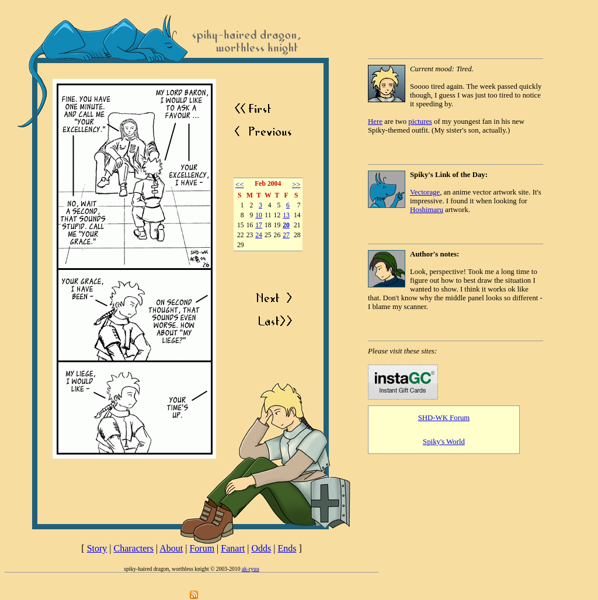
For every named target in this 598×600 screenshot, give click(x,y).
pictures (420, 121)
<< (239, 184)
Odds (261, 548)
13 (286, 215)
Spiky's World (444, 442)
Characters (134, 548)
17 (258, 225)
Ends (286, 548)
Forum (201, 548)
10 (258, 215)
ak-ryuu (250, 569)
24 (258, 235)
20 (286, 225)
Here (375, 121)
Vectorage (425, 192)
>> (296, 184)
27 (286, 235)
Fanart (233, 548)
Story (97, 548)
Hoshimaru (426, 210)
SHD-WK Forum (444, 418)
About (171, 548)
